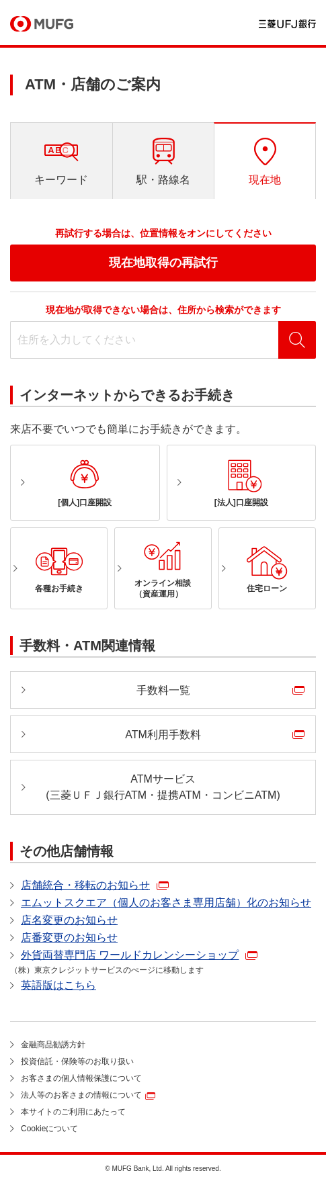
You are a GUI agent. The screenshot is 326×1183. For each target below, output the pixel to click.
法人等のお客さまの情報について (81, 1095)
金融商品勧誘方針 (53, 1044)
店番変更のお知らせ (69, 937)
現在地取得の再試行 (163, 262)
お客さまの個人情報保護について (81, 1078)
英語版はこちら (58, 985)
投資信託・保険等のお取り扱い (77, 1061)
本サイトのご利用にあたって (73, 1111)
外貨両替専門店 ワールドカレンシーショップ (130, 955)
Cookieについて (49, 1128)
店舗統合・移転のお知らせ (85, 885)
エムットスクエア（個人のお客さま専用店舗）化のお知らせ (166, 902)
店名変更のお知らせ (69, 920)
